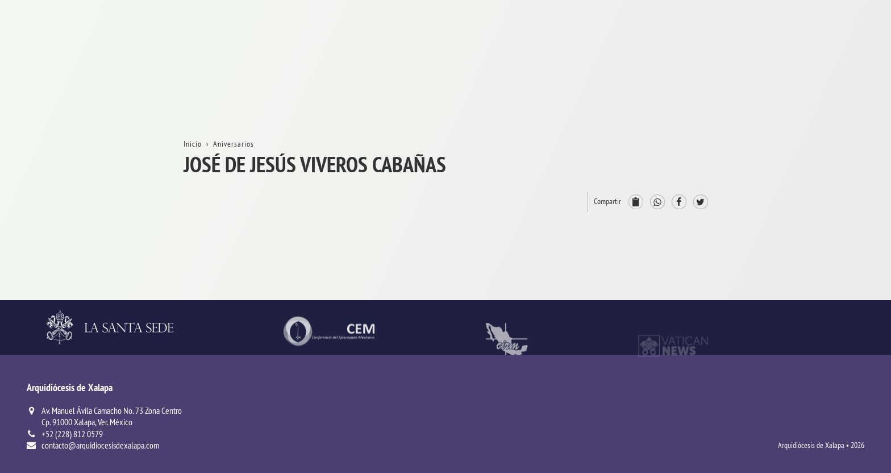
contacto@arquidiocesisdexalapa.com (100, 445)
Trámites (797, 123)
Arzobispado (804, 221)
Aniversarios (804, 99)
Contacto (797, 148)
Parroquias (801, 294)
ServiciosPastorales (817, 270)
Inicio (792, 50)
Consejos (797, 245)
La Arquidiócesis (811, 74)
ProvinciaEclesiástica (819, 197)
